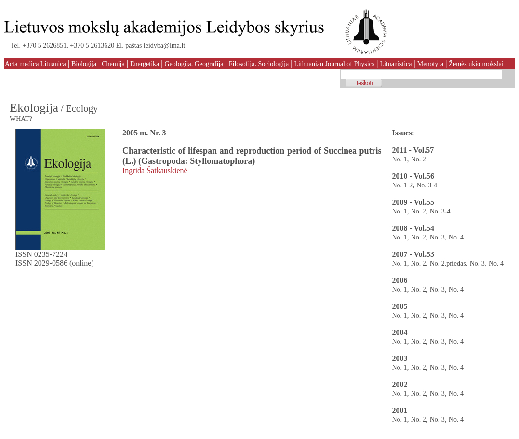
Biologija (83, 63)
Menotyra (430, 63)
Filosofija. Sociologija (259, 63)
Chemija (113, 63)
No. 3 (437, 237)
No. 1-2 (402, 185)
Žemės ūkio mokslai (476, 63)
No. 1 (399, 159)
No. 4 (456, 237)
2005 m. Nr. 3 (144, 133)
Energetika (144, 63)
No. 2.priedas (448, 263)
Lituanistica (396, 63)
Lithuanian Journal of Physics (334, 63)
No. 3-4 (426, 185)
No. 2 (418, 159)
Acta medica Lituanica (35, 63)
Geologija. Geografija (193, 63)
